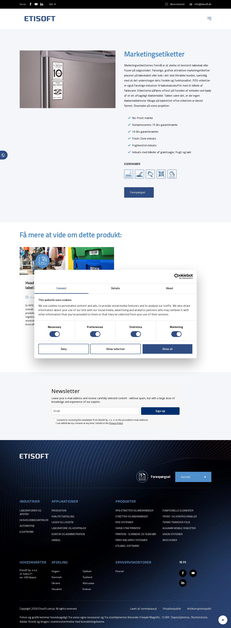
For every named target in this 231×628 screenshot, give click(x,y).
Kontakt (186, 477)
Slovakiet (57, 589)
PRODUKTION (59, 510)
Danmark (57, 577)
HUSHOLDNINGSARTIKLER (34, 520)
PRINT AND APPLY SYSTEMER (131, 540)
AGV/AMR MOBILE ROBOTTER (179, 528)
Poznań (120, 571)
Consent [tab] (61, 288)
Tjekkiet (87, 571)
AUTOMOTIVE (27, 526)
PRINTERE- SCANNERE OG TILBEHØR (136, 534)
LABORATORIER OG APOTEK (30, 512)
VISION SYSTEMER (173, 534)
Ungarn (56, 571)
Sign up (160, 411)
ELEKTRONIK (27, 532)
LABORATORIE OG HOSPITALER (69, 528)
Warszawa (88, 583)
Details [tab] (115, 288)
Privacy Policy (116, 423)
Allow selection (115, 349)
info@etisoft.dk (203, 4)
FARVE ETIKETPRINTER (128, 528)
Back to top (222, 619)
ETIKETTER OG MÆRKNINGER (132, 516)
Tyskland (87, 577)
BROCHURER (170, 540)
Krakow (87, 589)
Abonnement (177, 4)
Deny (64, 349)
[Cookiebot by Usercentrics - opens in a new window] (177, 276)
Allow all (167, 349)
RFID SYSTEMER (124, 522)
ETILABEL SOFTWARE (127, 546)
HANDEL (56, 540)
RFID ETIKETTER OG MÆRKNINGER (134, 510)
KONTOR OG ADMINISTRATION (68, 534)
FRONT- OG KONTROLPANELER (180, 516)
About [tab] (169, 288)
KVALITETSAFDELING (63, 516)
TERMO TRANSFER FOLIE (176, 522)
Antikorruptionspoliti (199, 609)
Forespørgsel (137, 192)
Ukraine (56, 583)
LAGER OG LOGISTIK (63, 522)
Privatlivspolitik (172, 609)
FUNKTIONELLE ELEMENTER (178, 510)
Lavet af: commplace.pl (143, 609)
